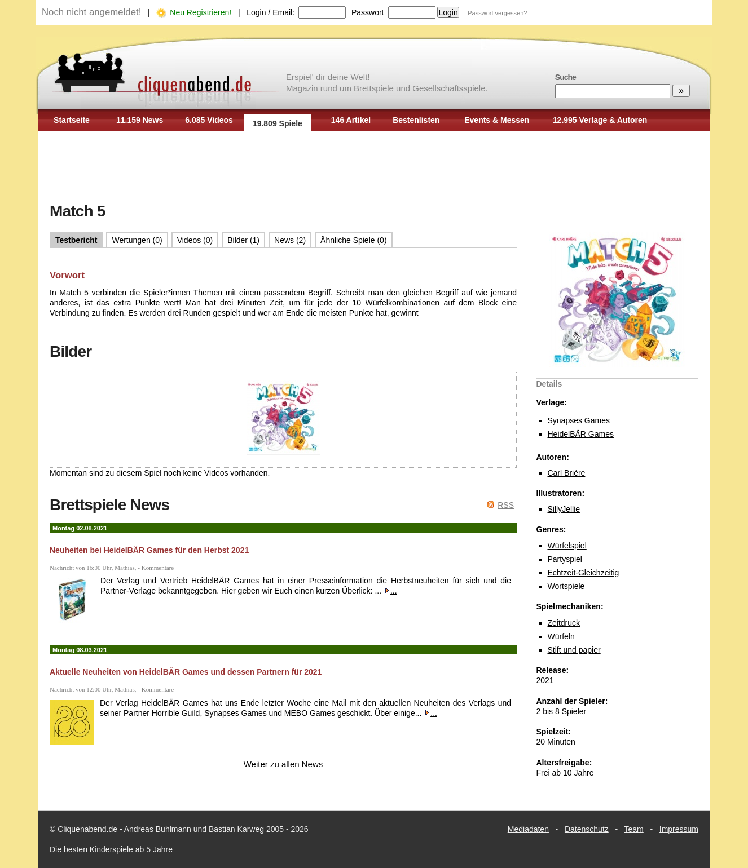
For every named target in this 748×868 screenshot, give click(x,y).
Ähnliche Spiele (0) (353, 240)
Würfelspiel (567, 545)
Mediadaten (528, 829)
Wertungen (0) (137, 240)
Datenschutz (587, 829)
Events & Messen (496, 120)
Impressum (678, 829)
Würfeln (561, 636)
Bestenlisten (416, 120)
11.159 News (139, 120)
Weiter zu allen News (283, 764)
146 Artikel (351, 120)
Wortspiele (566, 586)
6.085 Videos (209, 120)
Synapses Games (579, 420)
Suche (565, 77)
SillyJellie (564, 508)
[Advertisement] (374, 168)
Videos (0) (195, 240)
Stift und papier (574, 649)
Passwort (367, 12)
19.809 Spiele (277, 123)
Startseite (72, 120)
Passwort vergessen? (497, 13)
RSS (506, 505)
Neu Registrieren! (200, 12)
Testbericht (76, 240)
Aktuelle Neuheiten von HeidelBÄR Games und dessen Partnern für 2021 (186, 671)
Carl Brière (567, 472)
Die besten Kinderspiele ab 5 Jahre (111, 849)
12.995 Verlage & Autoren (600, 120)
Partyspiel (565, 559)
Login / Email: (270, 12)
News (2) (290, 240)
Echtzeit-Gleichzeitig (583, 572)
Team (634, 829)
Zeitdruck (564, 622)
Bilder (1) (243, 240)
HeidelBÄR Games (581, 434)
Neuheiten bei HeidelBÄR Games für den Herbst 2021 (149, 550)
